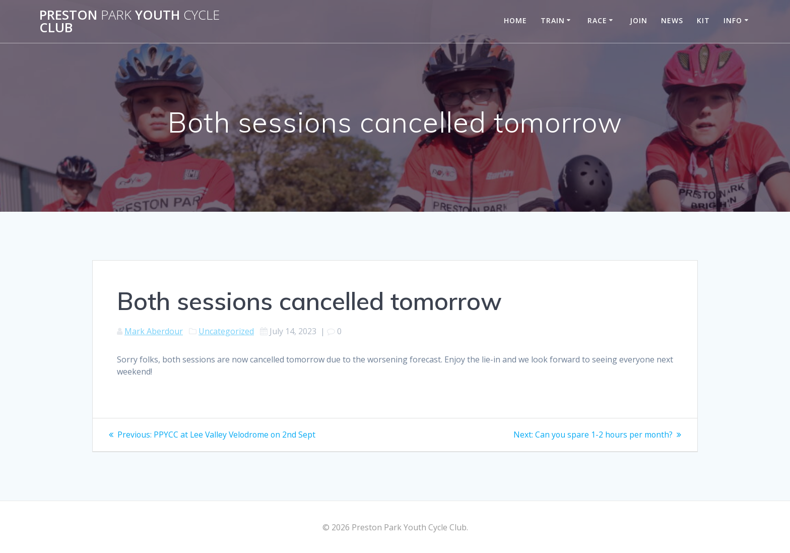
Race (597, 20)
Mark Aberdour (153, 331)
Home (515, 20)
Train (553, 20)
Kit (703, 20)
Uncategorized (226, 331)
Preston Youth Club (129, 21)
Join (638, 20)
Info (732, 20)
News (672, 20)
